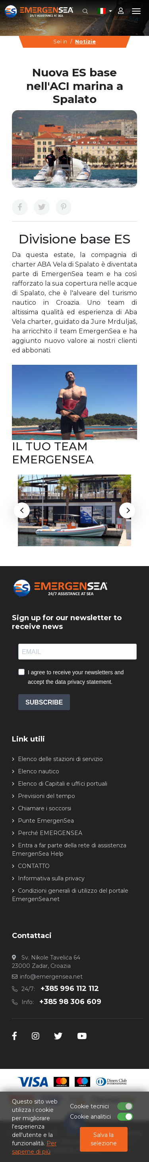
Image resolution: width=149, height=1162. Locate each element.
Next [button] (127, 510)
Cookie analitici (90, 1116)
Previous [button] (22, 510)
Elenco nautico (38, 771)
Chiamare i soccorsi (44, 808)
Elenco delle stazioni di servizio (60, 759)
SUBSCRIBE (44, 702)
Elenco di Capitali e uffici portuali (62, 783)
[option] (74, 510)
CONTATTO (34, 866)
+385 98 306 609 (70, 1001)
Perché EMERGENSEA (50, 833)
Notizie (85, 41)
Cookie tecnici (89, 1106)
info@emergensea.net (51, 976)
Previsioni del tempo (46, 796)
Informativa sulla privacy (51, 878)
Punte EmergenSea (46, 820)
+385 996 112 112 (70, 988)
